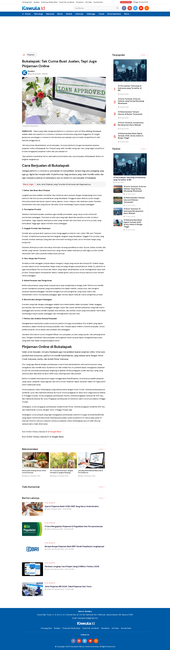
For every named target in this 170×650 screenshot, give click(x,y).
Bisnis (60, 14)
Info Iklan (88, 2)
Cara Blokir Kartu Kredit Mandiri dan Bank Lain (90, 471)
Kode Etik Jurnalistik (66, 2)
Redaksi (36, 2)
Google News (55, 431)
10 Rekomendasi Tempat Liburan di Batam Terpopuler (130, 113)
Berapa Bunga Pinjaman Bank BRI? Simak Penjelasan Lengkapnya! (70, 549)
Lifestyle (79, 14)
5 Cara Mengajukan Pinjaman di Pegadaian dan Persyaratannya (68, 529)
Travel (101, 14)
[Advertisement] (85, 35)
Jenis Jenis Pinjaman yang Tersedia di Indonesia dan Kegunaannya (63, 184)
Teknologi (38, 14)
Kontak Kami (98, 2)
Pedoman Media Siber (49, 2)
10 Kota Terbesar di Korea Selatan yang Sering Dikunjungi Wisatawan (131, 101)
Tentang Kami (27, 2)
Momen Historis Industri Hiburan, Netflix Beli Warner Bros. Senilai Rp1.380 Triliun (35, 472)
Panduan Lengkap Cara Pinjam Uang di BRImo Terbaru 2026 (74, 567)
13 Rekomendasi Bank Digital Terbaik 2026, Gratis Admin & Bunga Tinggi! (130, 135)
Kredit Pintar (53, 359)
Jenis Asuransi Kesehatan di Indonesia (61, 471)
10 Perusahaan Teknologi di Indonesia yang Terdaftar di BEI (130, 88)
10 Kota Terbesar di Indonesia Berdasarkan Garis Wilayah (130, 124)
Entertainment (114, 14)
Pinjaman (30, 54)
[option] (36, 466)
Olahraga (91, 14)
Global (69, 14)
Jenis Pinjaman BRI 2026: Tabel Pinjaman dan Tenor (70, 587)
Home (26, 14)
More (126, 14)
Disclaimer (80, 2)
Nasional (50, 14)
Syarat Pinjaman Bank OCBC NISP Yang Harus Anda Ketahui (74, 507)
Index (102, 449)
